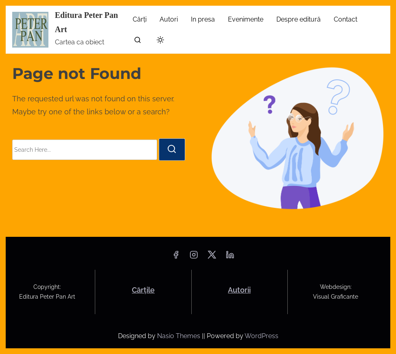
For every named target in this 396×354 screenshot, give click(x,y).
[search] (137, 41)
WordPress (261, 336)
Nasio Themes (179, 336)
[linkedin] (230, 257)
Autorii (239, 290)
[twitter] (212, 257)
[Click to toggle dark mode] (158, 41)
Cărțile (143, 290)
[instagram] (194, 257)
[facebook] (176, 257)
